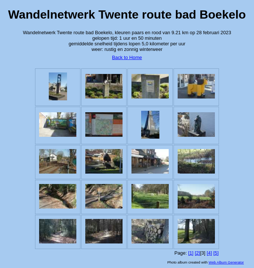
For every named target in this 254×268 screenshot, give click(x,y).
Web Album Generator (226, 262)
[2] (197, 253)
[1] (190, 253)
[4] (209, 253)
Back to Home (127, 57)
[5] (216, 253)
